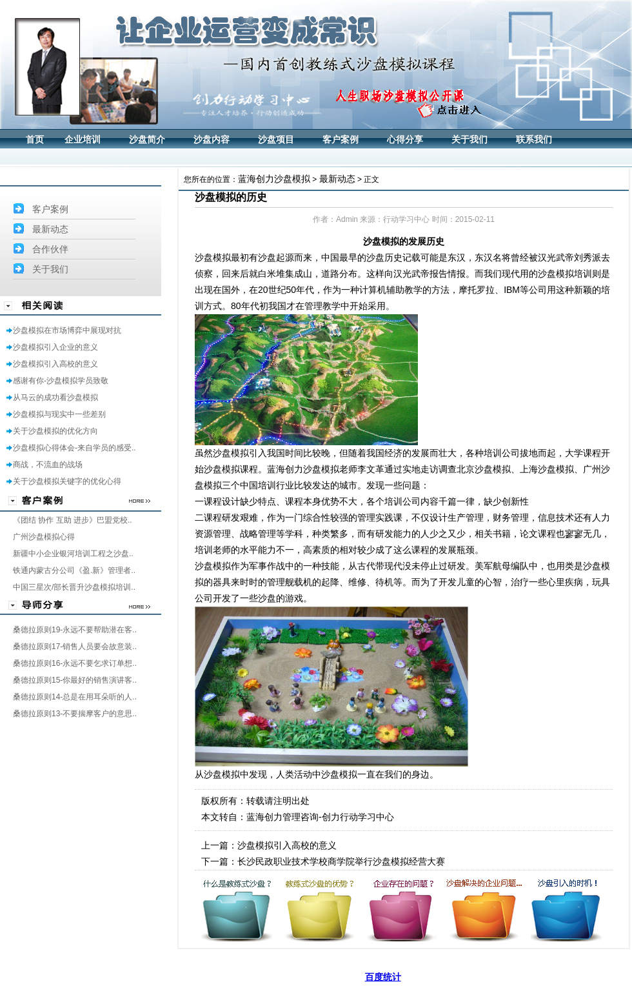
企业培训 (82, 140)
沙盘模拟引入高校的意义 (55, 363)
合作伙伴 (50, 249)
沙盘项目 (276, 140)
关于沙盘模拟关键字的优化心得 (67, 481)
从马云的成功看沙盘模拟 (55, 397)
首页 (35, 140)
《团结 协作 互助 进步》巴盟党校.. (72, 520)
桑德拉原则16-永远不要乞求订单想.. (75, 663)
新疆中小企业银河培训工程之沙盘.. (73, 553)
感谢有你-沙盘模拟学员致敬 (60, 380)
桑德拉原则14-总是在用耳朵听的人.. (75, 696)
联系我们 (534, 140)
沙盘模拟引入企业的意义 (55, 347)
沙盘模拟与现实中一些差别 (59, 414)
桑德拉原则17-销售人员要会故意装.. (75, 646)
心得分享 (405, 140)
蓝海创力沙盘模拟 (274, 179)
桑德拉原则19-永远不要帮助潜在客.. (75, 629)
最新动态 (50, 229)
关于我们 (469, 140)
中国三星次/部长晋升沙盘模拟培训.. (74, 587)
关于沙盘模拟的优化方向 (55, 431)
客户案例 (340, 140)
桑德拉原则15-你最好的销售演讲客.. (75, 680)
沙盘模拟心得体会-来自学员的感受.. (74, 447)
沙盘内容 (211, 140)
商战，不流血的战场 (48, 464)
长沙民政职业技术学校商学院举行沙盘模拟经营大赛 (341, 861)
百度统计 (383, 977)
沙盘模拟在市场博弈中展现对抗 (67, 330)
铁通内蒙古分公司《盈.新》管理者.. (74, 570)
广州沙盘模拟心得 (44, 536)
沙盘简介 (147, 140)
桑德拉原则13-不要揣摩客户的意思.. (75, 713)
